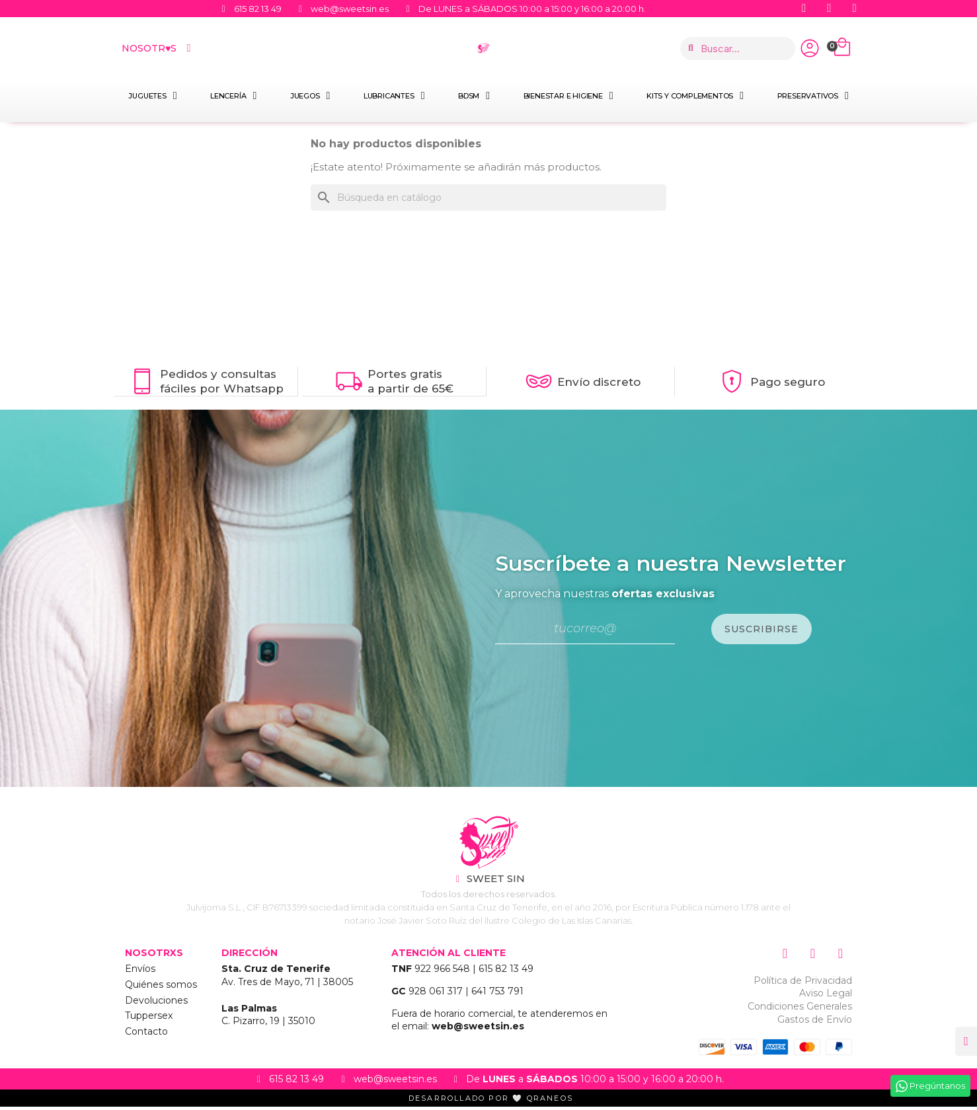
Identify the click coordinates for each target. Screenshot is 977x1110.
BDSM (474, 96)
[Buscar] (488, 197)
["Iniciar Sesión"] (810, 48)
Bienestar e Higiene (568, 96)
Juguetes (152, 96)
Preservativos (813, 96)
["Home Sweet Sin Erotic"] (483, 48)
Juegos (310, 96)
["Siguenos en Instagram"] (856, 8)
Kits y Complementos (695, 96)
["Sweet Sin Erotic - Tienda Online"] (488, 846)
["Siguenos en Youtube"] (831, 8)
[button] (965, 1040)
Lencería (233, 96)
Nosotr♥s (158, 48)
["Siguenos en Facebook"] (805, 8)
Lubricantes (394, 96)
